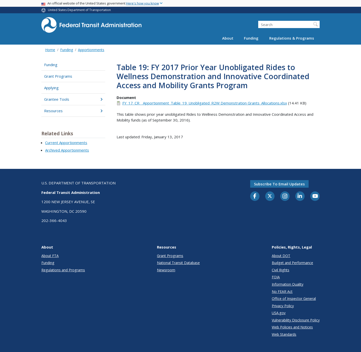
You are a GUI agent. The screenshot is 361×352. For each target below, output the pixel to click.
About (227, 38)
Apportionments (91, 49)
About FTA (50, 255)
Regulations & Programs (291, 38)
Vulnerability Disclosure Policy (296, 320)
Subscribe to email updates (279, 183)
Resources (73, 110)
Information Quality (287, 284)
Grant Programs (58, 76)
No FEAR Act (282, 291)
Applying (51, 87)
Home (50, 49)
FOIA (276, 277)
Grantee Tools (73, 99)
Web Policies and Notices (292, 327)
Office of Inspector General (294, 298)
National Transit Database (178, 262)
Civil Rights (280, 270)
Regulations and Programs (63, 270)
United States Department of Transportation (79, 10)
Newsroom (166, 270)
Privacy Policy (283, 305)
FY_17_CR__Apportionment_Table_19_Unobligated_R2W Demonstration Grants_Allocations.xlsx (204, 102)
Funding (251, 38)
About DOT (281, 255)
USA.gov (279, 312)
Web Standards (284, 334)
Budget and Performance (292, 262)
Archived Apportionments (67, 150)
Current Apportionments (66, 142)
